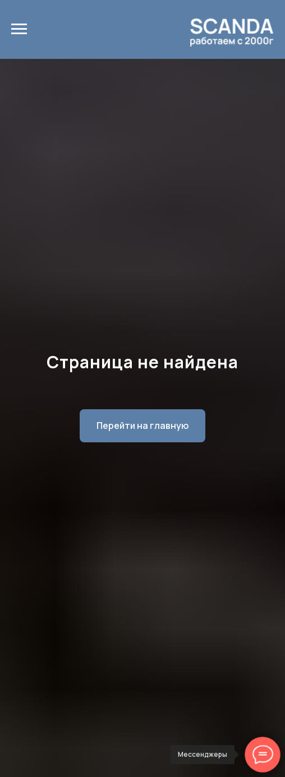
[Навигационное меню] (19, 29)
